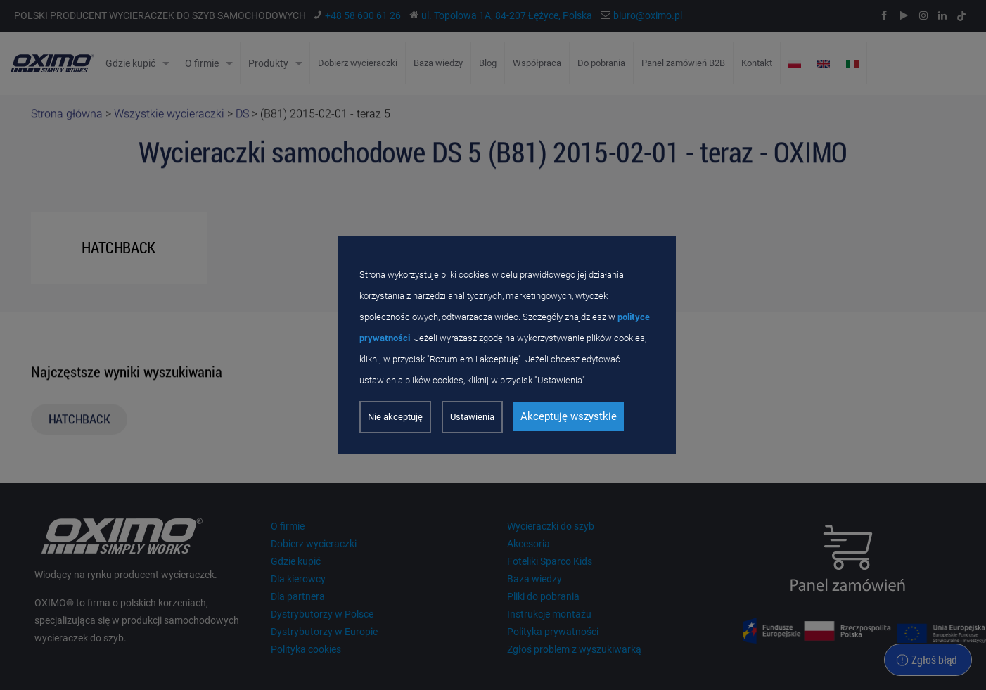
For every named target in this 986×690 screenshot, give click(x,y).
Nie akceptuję (395, 416)
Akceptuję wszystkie (568, 416)
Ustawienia (472, 416)
